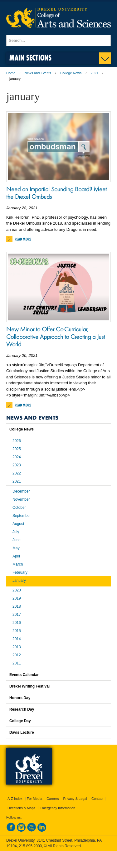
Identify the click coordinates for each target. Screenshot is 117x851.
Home (10, 73)
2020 (16, 590)
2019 (16, 598)
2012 (16, 655)
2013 (16, 647)
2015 (16, 631)
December (21, 491)
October (19, 507)
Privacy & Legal (75, 798)
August (18, 524)
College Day (20, 721)
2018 (16, 606)
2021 (94, 73)
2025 (16, 449)
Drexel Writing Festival (29, 686)
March (17, 564)
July (15, 532)
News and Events (38, 73)
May (16, 548)
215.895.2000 (30, 846)
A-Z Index (14, 798)
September (21, 515)
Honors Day (19, 698)
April (16, 556)
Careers (52, 798)
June (16, 540)
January (19, 580)
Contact (97, 798)
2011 (16, 663)
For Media (34, 798)
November (21, 499)
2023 (16, 465)
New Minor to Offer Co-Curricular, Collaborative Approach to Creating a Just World (55, 336)
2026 (16, 441)
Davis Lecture (21, 732)
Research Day (21, 709)
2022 (16, 473)
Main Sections (30, 57)
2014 (16, 639)
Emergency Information (57, 808)
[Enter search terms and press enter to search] (58, 40)
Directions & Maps (21, 808)
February (19, 572)
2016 (16, 622)
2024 (16, 457)
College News (70, 73)
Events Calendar (24, 675)
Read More (23, 239)
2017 (16, 614)
